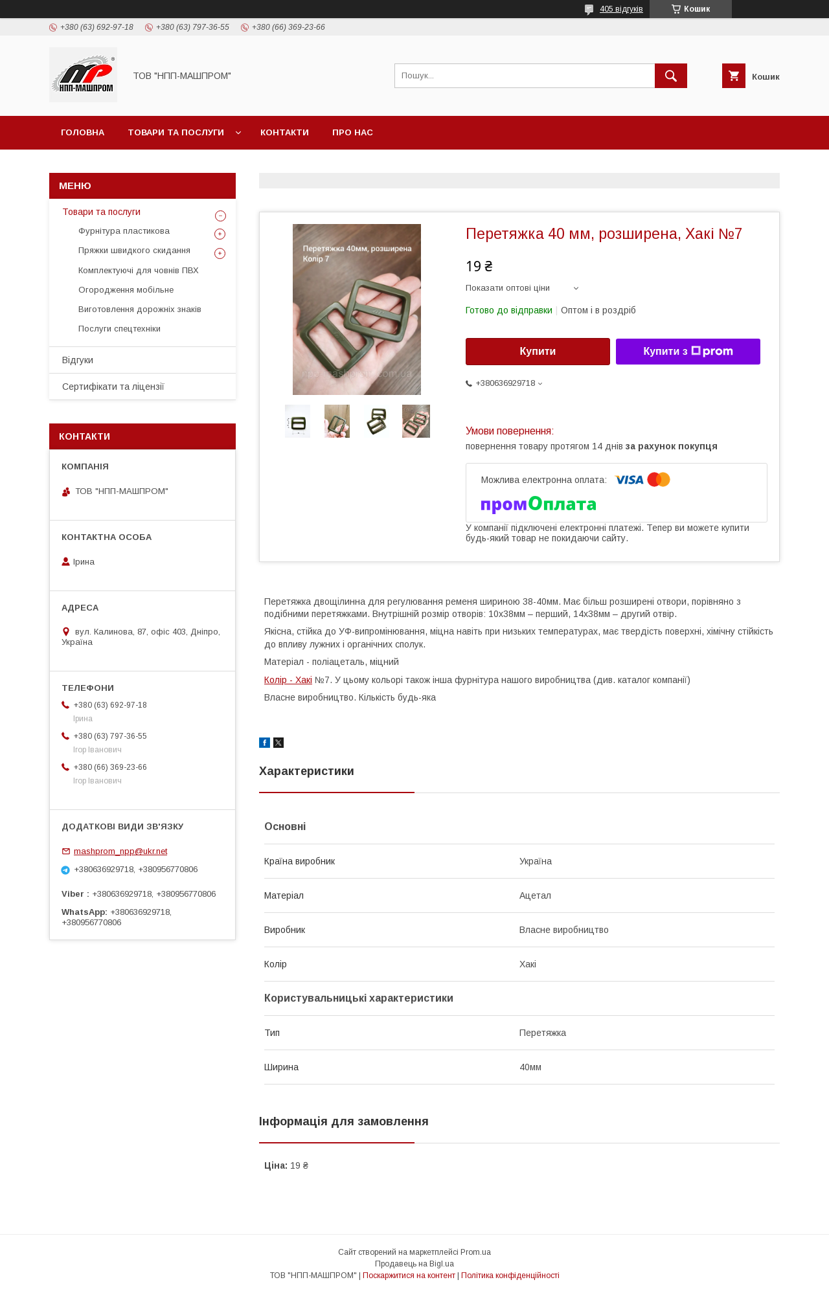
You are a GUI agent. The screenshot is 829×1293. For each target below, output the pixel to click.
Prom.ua (475, 1252)
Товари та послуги (176, 132)
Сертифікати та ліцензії (113, 386)
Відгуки (77, 360)
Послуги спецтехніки (119, 328)
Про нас (352, 132)
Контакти (284, 132)
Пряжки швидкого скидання (134, 250)
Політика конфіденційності (510, 1275)
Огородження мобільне (126, 290)
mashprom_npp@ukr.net (120, 851)
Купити (538, 351)
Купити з (687, 351)
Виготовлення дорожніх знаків (139, 309)
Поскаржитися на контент (409, 1275)
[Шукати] (671, 75)
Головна (82, 132)
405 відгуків (621, 9)
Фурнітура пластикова (124, 231)
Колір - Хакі (288, 680)
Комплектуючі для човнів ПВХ (138, 270)
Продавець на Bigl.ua (414, 1263)
